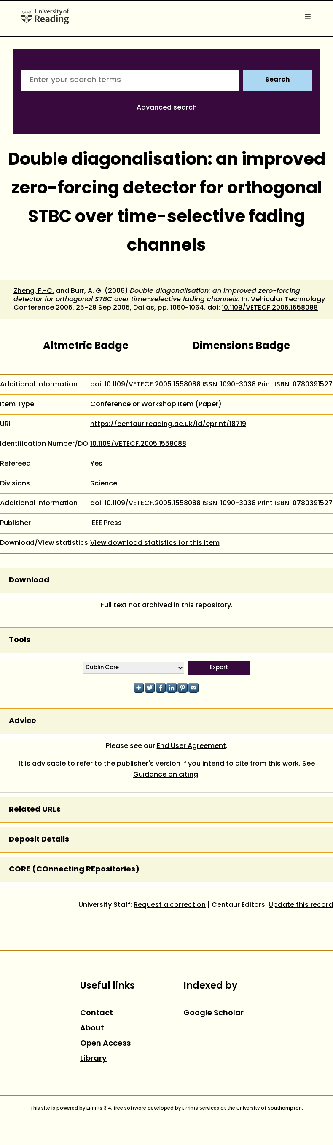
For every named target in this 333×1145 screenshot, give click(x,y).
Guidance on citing (165, 775)
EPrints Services (200, 1108)
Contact (96, 1013)
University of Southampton (269, 1108)
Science (103, 483)
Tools (19, 640)
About (92, 1028)
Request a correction (170, 905)
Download (29, 580)
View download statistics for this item (155, 543)
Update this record (301, 905)
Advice (22, 721)
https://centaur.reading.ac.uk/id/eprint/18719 (168, 424)
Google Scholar (213, 1013)
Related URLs (35, 809)
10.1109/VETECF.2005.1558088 (270, 308)
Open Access (105, 1043)
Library (93, 1058)
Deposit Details (39, 839)
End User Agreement (191, 746)
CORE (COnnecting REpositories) (74, 869)
